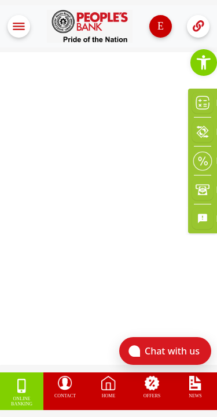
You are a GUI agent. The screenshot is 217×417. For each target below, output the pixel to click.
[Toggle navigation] (19, 26)
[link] (203, 62)
